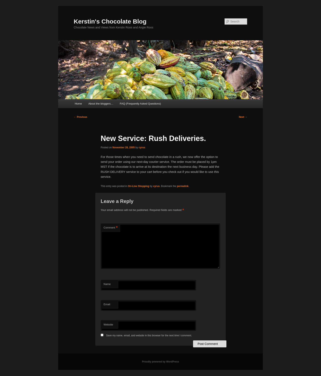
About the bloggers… (100, 103)
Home (78, 103)
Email (107, 304)
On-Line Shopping (138, 186)
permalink (183, 186)
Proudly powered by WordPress (160, 361)
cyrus (142, 147)
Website (108, 324)
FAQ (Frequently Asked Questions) (140, 103)
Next (243, 117)
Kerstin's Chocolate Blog (110, 21)
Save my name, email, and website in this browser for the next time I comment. (149, 335)
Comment (111, 228)
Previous (80, 117)
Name (107, 284)
